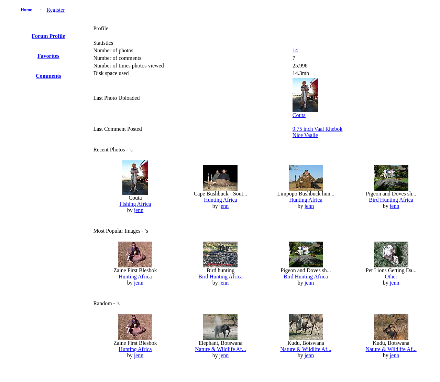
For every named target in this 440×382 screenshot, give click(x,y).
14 (295, 50)
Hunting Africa (220, 200)
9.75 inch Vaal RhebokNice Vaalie (317, 132)
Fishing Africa (135, 204)
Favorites (48, 56)
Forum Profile (48, 36)
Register (55, 10)
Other (391, 276)
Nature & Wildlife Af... (220, 349)
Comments (48, 76)
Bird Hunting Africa (391, 200)
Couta (299, 115)
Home (26, 10)
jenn (139, 210)
